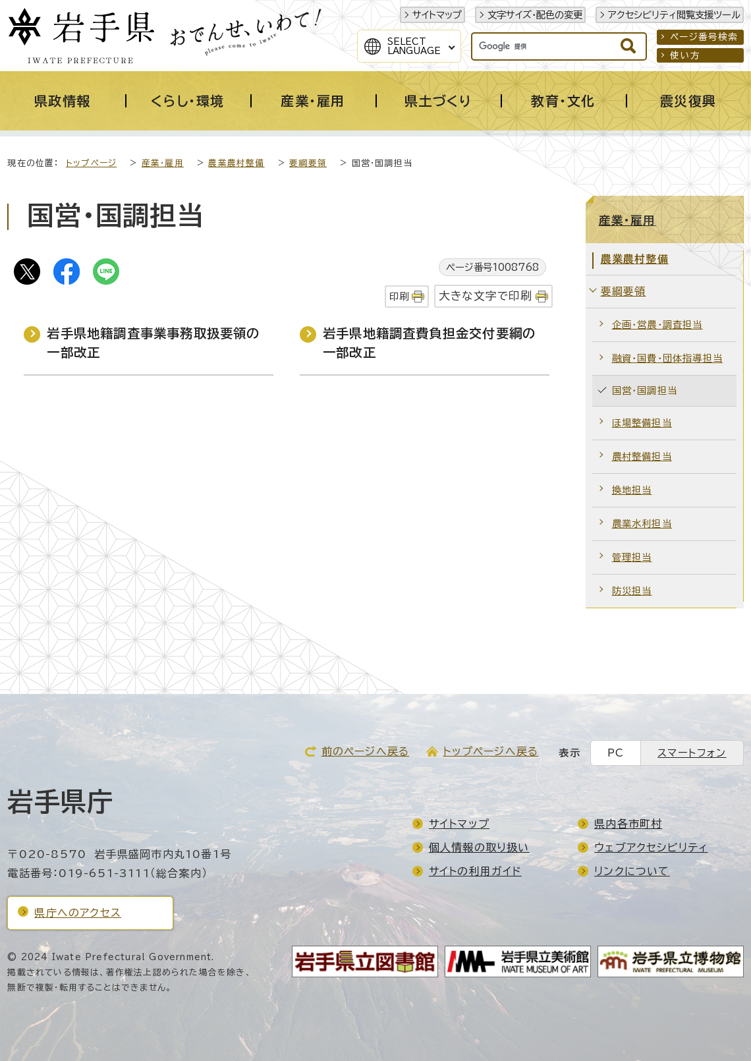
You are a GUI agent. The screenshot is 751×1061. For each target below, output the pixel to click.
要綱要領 (308, 163)
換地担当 (632, 490)
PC (615, 753)
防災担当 (632, 591)
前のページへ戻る (365, 751)
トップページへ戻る (490, 751)
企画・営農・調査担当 (657, 325)
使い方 (685, 55)
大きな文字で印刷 (486, 295)
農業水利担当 (642, 524)
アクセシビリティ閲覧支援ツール (674, 15)
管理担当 (632, 557)
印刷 (399, 296)
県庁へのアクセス (77, 912)
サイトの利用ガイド (475, 871)
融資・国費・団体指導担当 (667, 358)
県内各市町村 (628, 823)
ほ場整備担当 (642, 423)
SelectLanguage (414, 46)
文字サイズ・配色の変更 (534, 15)
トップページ (91, 163)
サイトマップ (437, 15)
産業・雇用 (163, 163)
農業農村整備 (236, 163)
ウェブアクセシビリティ (651, 847)
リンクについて (631, 871)
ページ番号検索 (704, 37)
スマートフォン (691, 753)
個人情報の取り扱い (479, 847)
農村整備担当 (642, 456)
